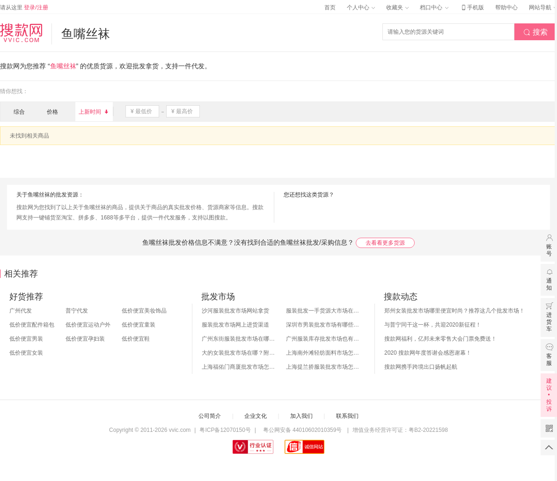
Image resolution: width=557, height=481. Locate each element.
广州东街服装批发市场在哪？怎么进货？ (239, 338)
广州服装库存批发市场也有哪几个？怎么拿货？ (323, 338)
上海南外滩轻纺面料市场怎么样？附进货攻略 (323, 353)
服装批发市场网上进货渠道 (235, 324)
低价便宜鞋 (136, 338)
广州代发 (20, 310)
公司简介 (209, 416)
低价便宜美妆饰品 (144, 310)
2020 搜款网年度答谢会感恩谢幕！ (427, 353)
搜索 (535, 32)
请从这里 (24, 7)
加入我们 (301, 416)
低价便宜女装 (26, 353)
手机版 (472, 7)
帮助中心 (506, 7)
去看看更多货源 (385, 243)
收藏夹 (397, 7)
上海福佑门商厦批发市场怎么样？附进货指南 (239, 367)
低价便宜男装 (26, 338)
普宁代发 (77, 310)
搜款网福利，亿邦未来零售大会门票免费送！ (440, 338)
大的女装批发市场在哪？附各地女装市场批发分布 (239, 353)
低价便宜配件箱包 (31, 324)
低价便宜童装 (138, 324)
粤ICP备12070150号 (224, 430)
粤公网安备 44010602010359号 (302, 430)
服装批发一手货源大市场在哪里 (323, 310)
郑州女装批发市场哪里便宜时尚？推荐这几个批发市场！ (454, 310)
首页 (330, 7)
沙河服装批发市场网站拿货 (235, 310)
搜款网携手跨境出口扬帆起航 (420, 367)
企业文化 (255, 416)
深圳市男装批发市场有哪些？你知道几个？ (323, 324)
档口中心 (434, 7)
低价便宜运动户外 (88, 324)
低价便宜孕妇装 (85, 338)
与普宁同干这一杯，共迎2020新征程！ (432, 324)
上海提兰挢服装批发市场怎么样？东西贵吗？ (323, 367)
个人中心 (361, 7)
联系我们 (347, 416)
